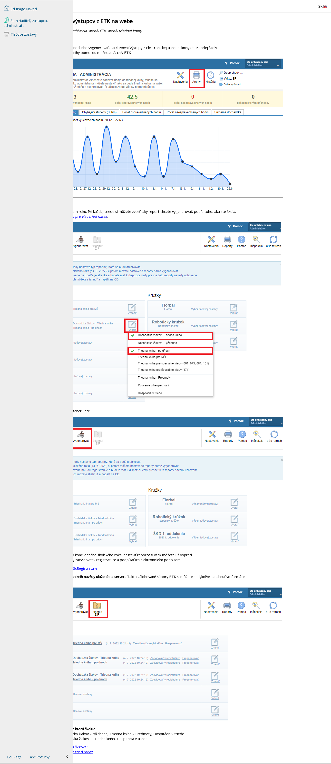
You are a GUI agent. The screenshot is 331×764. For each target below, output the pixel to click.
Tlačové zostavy (20, 34)
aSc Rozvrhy (39, 756)
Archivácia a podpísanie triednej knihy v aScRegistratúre (125, 568)
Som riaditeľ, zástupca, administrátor (26, 22)
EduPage (14, 756)
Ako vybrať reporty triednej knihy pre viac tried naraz (136, 216)
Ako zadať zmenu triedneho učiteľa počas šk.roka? (120, 746)
